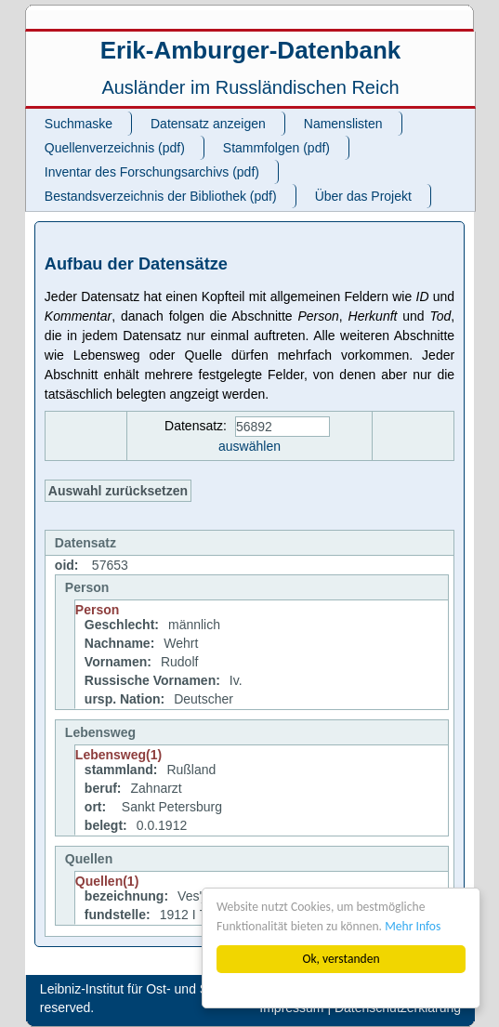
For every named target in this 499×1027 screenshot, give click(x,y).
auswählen (249, 446)
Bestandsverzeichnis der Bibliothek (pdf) (161, 196)
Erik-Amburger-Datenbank (250, 50)
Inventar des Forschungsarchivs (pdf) (152, 172)
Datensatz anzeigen (208, 123)
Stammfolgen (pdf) (276, 147)
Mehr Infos (412, 926)
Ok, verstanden (340, 959)
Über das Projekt (363, 196)
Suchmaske (78, 123)
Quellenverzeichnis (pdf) (115, 147)
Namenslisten (343, 123)
